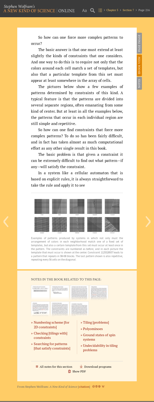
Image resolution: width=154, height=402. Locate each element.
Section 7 (128, 10)
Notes (139, 83)
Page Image (139, 43)
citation (84, 386)
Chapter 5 (112, 10)
